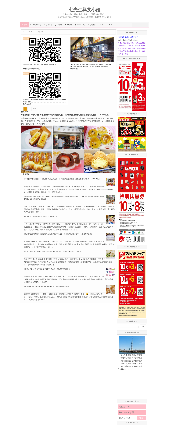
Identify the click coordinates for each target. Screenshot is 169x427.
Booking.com (123, 369)
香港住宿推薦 (137, 366)
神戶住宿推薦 (137, 358)
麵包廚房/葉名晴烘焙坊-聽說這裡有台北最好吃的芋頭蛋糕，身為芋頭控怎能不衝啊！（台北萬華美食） (58, 234)
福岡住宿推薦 (137, 361)
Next (34, 109)
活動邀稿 (75, 69)
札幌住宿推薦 (137, 363)
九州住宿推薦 (125, 361)
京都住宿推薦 (125, 358)
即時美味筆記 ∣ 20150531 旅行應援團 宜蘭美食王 (39, 64)
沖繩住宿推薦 (125, 363)
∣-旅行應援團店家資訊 (32, 69)
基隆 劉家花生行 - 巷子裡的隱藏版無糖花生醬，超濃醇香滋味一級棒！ (47, 286)
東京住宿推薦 (125, 355)
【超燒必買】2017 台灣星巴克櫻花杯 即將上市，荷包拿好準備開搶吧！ (48, 269)
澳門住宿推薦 (125, 366)
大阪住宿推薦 (137, 355)
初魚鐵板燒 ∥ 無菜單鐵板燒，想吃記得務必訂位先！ (41, 216)
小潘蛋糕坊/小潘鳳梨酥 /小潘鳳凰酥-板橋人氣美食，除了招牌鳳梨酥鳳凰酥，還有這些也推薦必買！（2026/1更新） (65, 115)
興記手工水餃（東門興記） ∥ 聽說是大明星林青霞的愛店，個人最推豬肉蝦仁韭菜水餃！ (53, 251)
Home (25, 32)
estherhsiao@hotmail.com (128, 40)
